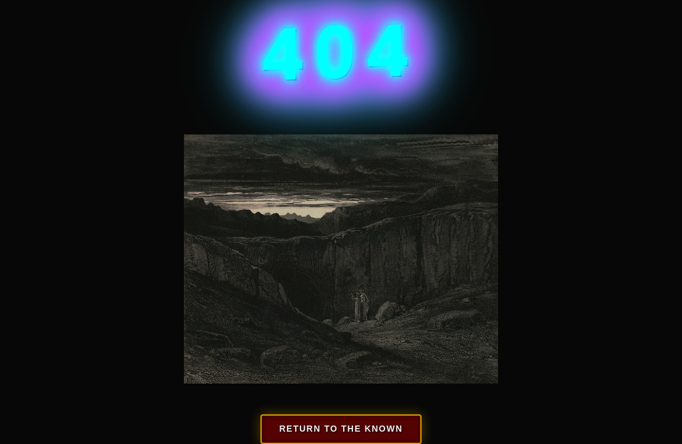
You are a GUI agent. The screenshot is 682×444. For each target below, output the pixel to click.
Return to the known (340, 429)
